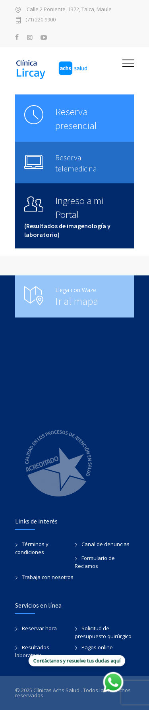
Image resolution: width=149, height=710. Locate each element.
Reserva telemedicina (76, 162)
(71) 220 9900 (40, 20)
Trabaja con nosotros (48, 577)
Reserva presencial (76, 118)
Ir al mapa (76, 301)
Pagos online (97, 647)
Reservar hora (39, 628)
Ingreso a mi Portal (79, 207)
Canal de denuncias (105, 544)
